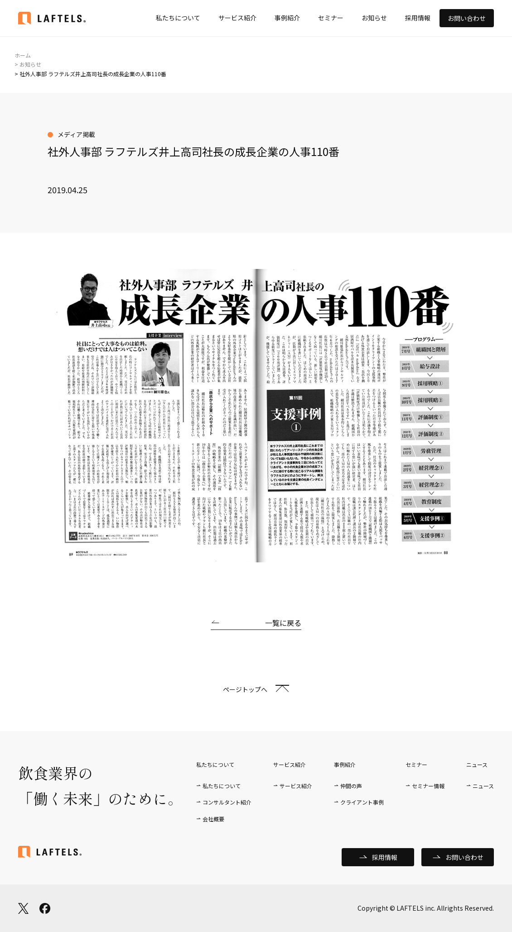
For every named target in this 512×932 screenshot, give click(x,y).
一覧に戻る (283, 622)
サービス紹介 (237, 17)
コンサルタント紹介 (227, 802)
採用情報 (417, 17)
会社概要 (213, 819)
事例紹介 (287, 17)
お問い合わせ (467, 18)
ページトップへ (245, 689)
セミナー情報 (428, 786)
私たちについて (178, 17)
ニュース (483, 786)
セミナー (330, 17)
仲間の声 (351, 786)
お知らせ (374, 17)
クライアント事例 (362, 802)
